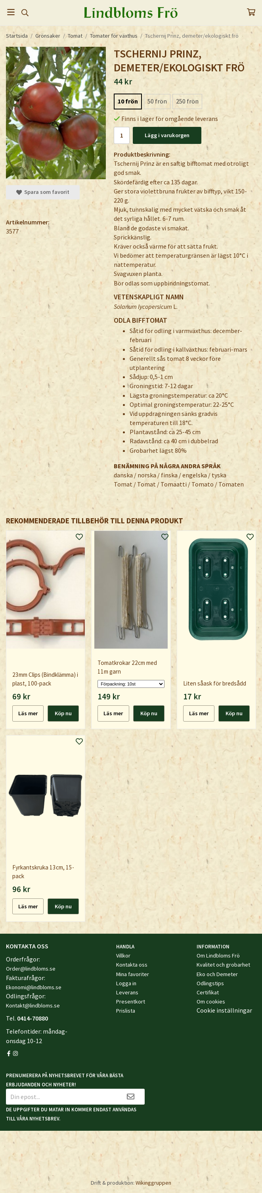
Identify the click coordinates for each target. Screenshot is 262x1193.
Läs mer (28, 713)
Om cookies (211, 1001)
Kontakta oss (131, 964)
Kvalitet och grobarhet (223, 964)
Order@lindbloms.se (30, 968)
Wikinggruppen (153, 1182)
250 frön (187, 101)
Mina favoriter (132, 974)
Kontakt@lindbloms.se (33, 1005)
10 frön (128, 101)
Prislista (125, 1010)
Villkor (123, 955)
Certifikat (208, 992)
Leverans (127, 992)
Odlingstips (210, 983)
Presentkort (130, 1001)
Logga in (126, 983)
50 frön (157, 101)
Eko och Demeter (217, 974)
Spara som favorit (42, 191)
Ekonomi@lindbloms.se (33, 987)
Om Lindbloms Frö (218, 955)
